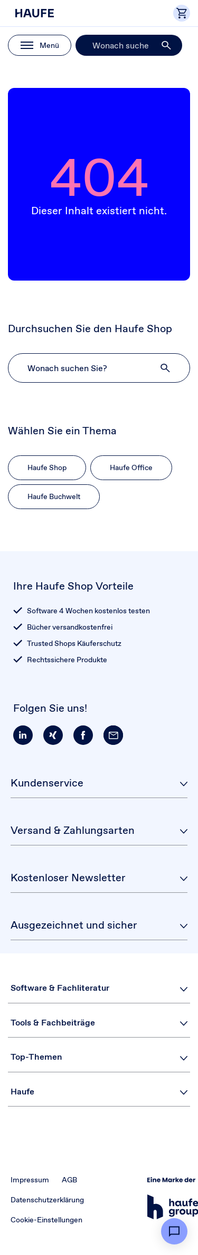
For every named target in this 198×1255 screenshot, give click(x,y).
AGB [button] (69, 1179)
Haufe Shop (47, 467)
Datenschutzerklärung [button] (47, 1199)
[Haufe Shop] (55, 13)
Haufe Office (131, 467)
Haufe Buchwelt (53, 496)
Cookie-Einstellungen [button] (46, 1219)
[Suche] (129, 45)
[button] (167, 45)
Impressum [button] (30, 1179)
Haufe (22, 1091)
